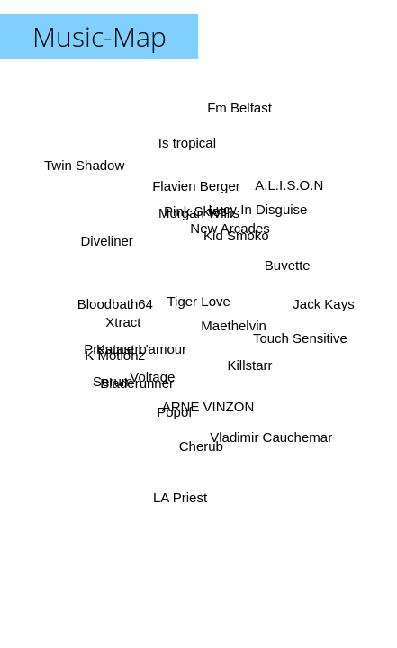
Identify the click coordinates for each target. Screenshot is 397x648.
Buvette (287, 264)
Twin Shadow (85, 166)
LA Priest (180, 496)
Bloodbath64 (115, 304)
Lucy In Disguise (257, 208)
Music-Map (99, 36)
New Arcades (230, 229)
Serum (112, 380)
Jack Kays (323, 303)
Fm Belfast (239, 108)
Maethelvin (234, 325)
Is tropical (186, 143)
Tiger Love (198, 301)
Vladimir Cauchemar (271, 437)
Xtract (123, 323)
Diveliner (106, 241)
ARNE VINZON (207, 406)
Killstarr (249, 365)
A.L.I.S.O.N (290, 186)
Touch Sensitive (300, 338)
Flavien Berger (195, 186)
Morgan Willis (198, 212)
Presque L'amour (135, 348)
